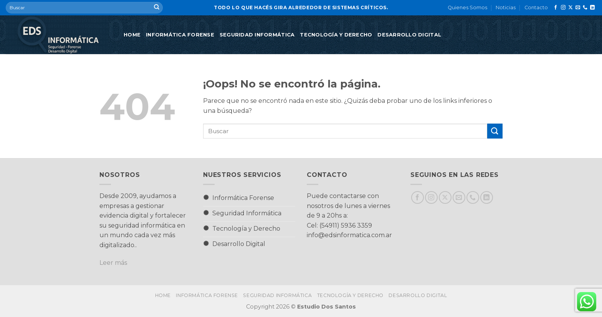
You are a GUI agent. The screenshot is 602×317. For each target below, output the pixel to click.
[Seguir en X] (570, 7)
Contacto (536, 7)
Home (132, 35)
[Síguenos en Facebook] (555, 7)
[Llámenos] (585, 7)
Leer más (113, 262)
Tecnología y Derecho (336, 35)
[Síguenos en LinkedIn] (592, 7)
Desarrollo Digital (409, 35)
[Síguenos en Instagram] (563, 7)
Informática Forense (180, 35)
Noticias (506, 7)
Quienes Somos (467, 7)
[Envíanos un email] (578, 7)
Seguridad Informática (257, 35)
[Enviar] (156, 7)
